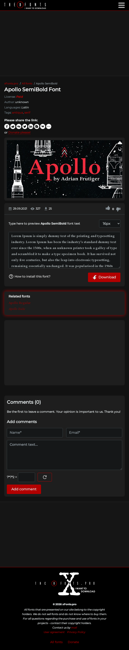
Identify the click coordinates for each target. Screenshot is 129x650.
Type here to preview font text (44, 223)
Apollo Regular (20, 303)
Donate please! (19, 132)
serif (27, 112)
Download (104, 277)
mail (74, 627)
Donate (73, 642)
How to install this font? (29, 276)
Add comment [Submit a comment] (24, 489)
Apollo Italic (17, 309)
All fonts (56, 642)
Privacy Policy (76, 632)
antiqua (17, 112)
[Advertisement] (64, 43)
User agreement (54, 632)
